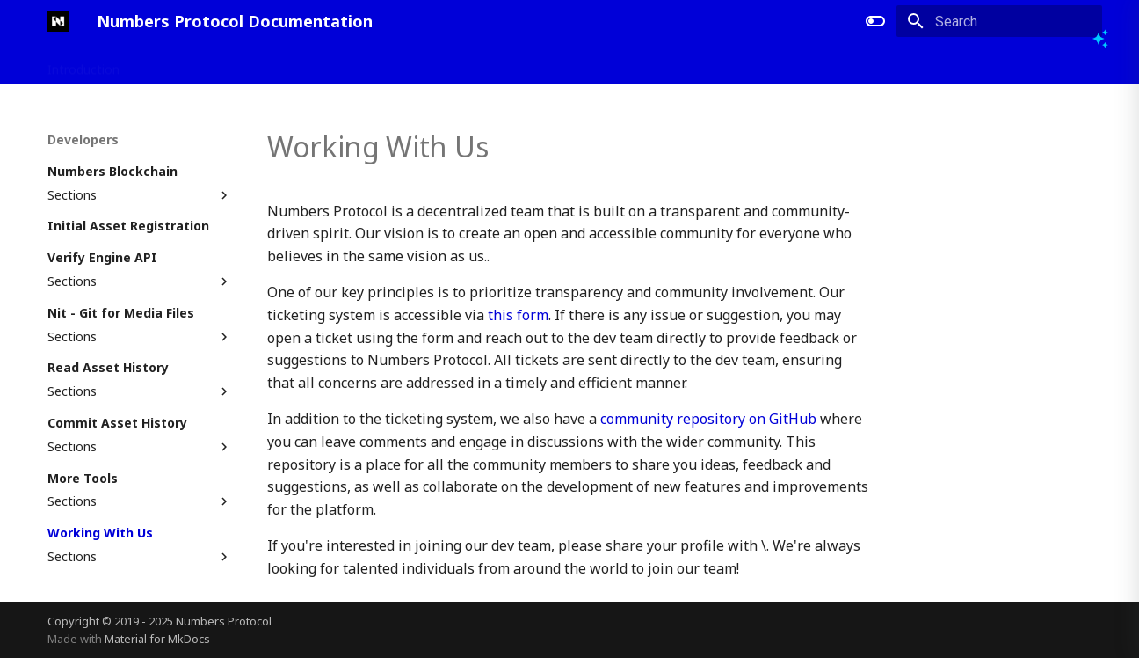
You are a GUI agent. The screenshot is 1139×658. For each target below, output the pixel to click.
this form (518, 315)
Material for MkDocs (157, 639)
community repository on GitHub (708, 418)
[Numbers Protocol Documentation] (58, 21)
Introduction (83, 64)
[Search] (999, 21)
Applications (175, 64)
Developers (263, 64)
